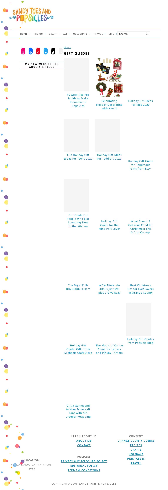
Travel (136, 463)
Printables (136, 458)
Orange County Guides (135, 440)
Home (67, 47)
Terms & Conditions (84, 470)
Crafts (136, 449)
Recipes (136, 445)
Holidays (136, 454)
